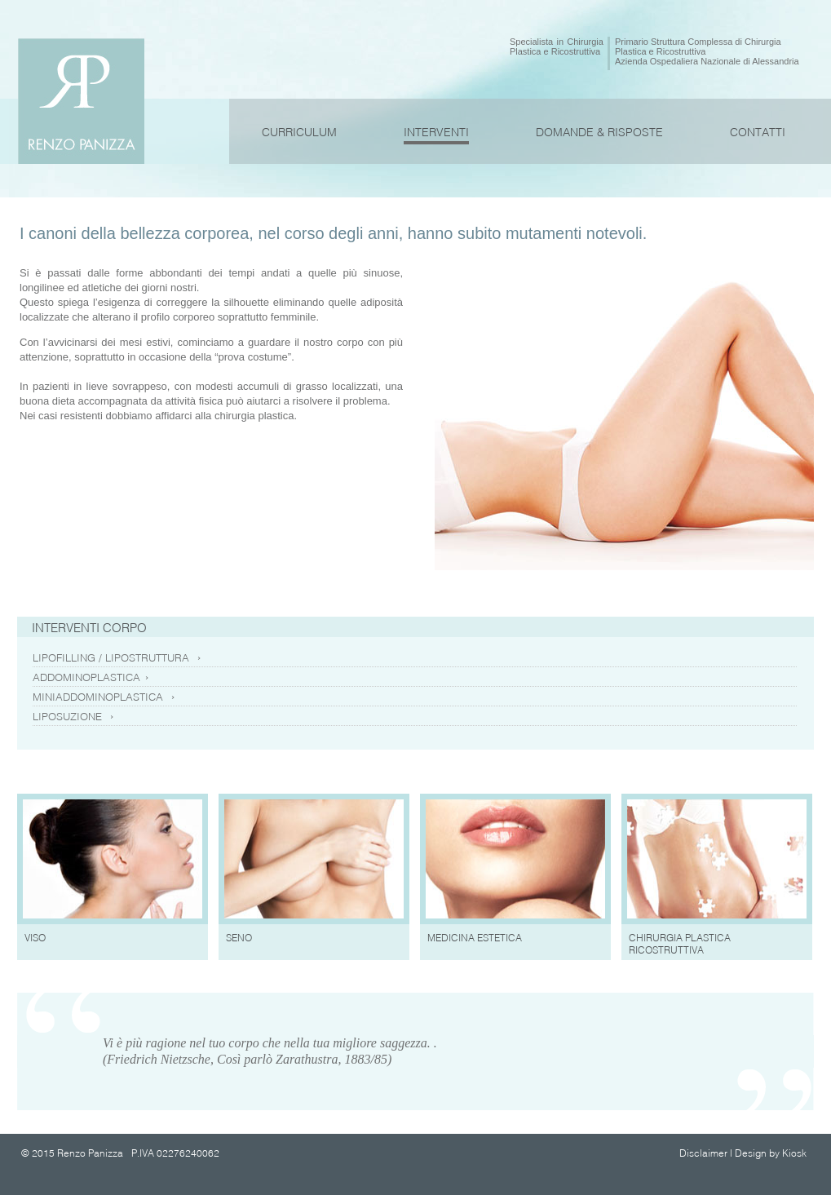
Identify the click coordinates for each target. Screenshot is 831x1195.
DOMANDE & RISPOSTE (599, 132)
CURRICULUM (299, 132)
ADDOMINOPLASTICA (91, 677)
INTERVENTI (436, 132)
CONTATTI (757, 132)
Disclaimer (703, 1153)
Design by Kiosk (771, 1153)
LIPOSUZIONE (73, 716)
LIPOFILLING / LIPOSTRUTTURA (117, 657)
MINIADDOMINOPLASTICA (104, 696)
